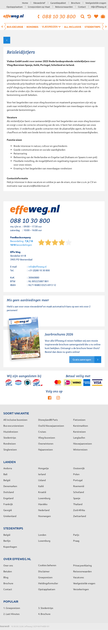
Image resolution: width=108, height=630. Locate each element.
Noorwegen (44, 516)
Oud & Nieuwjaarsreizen (51, 425)
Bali (5, 474)
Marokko (42, 504)
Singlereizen (10, 449)
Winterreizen (80, 449)
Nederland (43, 510)
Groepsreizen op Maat (39, 7)
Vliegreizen (51, 26)
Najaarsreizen (45, 449)
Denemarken (10, 486)
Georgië (7, 510)
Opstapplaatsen (14, 7)
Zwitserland (79, 516)
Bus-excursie (15, 27)
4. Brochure (44, 613)
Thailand (77, 504)
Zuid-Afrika (79, 510)
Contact (82, 7)
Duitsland (8, 492)
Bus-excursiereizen (13, 425)
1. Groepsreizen (11, 607)
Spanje (76, 498)
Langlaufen (79, 437)
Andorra (7, 468)
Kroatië (42, 492)
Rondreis (32, 27)
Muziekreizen (10, 431)
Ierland (42, 474)
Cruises (42, 431)
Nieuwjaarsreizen (82, 443)
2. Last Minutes (11, 613)
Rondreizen (9, 443)
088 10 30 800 (56, 16)
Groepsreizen (45, 577)
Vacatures (78, 577)
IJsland (42, 480)
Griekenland (9, 516)
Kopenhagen (10, 546)
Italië (41, 486)
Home (25, 3)
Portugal (78, 480)
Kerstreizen (79, 431)
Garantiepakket (58, 3)
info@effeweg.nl (37, 266)
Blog (5, 577)
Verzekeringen (81, 589)
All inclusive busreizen (15, 419)
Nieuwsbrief (39, 3)
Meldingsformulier (48, 583)
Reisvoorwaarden (64, 7)
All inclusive (72, 27)
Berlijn (7, 540)
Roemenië (78, 486)
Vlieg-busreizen (46, 437)
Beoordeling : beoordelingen (21, 243)
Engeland (8, 498)
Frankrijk (8, 504)
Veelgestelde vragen (95, 3)
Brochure (75, 3)
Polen (76, 474)
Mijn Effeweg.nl (98, 7)
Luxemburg (44, 498)
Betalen (7, 571)
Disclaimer (44, 571)
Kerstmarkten (80, 425)
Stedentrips (92, 27)
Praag (76, 540)
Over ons (8, 565)
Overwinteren (45, 443)
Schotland (78, 492)
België (6, 480)
